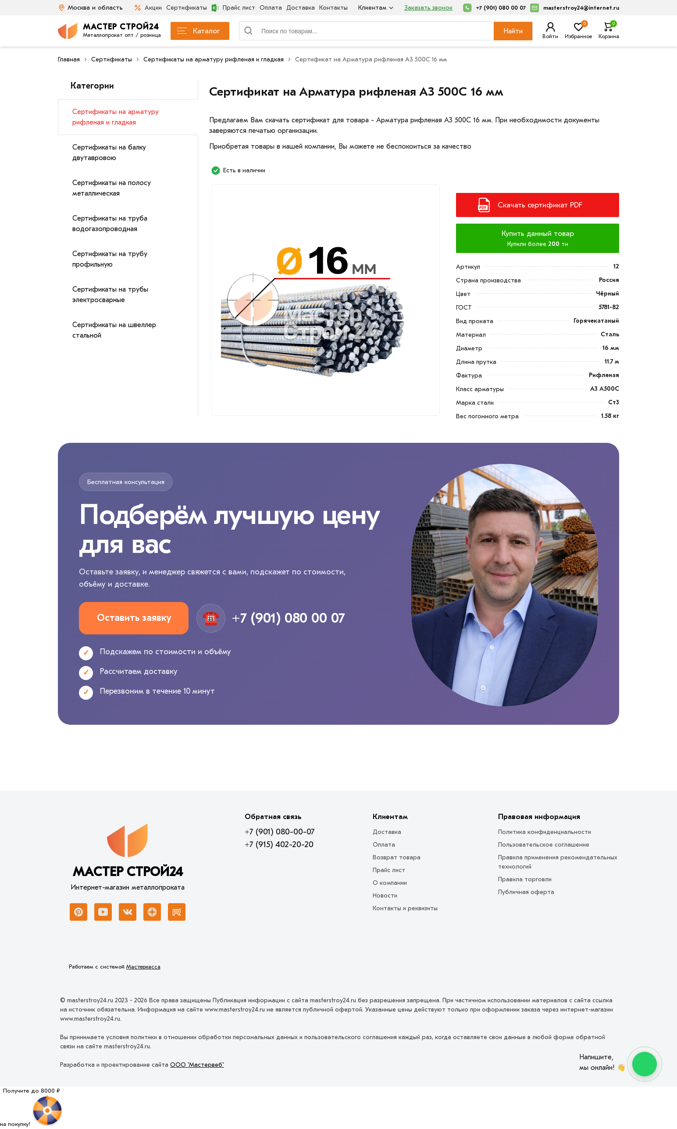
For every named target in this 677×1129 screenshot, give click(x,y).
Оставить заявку (134, 617)
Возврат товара (396, 857)
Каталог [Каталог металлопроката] (198, 31)
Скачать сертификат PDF (540, 205)
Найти (513, 31)
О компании (390, 883)
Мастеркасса (143, 966)
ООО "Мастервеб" (197, 1064)
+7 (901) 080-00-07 (279, 832)
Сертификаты (186, 7)
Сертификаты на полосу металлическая (111, 188)
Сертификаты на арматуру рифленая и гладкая (115, 117)
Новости (385, 895)
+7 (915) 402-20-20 (279, 844)
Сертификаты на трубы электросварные (110, 294)
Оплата (271, 7)
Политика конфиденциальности (544, 832)
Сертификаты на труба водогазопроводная (109, 223)
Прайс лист (233, 8)
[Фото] (325, 303)
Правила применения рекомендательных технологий (557, 862)
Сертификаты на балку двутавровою (109, 152)
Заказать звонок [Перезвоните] (428, 7)
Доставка (300, 7)
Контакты (333, 7)
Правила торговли (525, 879)
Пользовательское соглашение (543, 844)
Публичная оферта (526, 892)
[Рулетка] (31, 1107)
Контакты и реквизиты (405, 908)
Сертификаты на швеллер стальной (114, 330)
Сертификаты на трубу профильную (109, 259)
